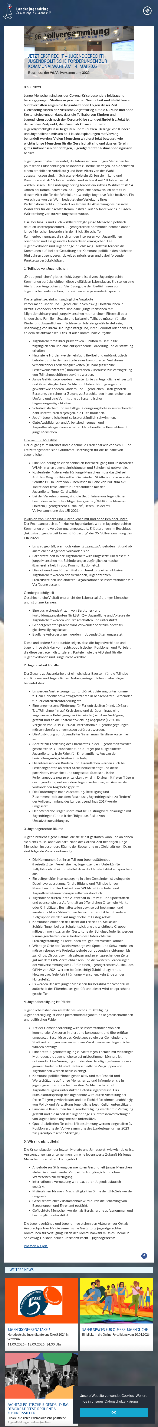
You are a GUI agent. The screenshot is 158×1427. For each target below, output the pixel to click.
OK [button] (113, 1412)
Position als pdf (36, 1246)
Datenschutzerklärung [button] (121, 1401)
